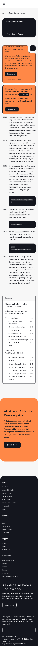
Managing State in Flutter (16, 304)
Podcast (4, 567)
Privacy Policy (7, 530)
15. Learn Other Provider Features (17, 378)
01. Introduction (14, 318)
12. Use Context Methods (17, 367)
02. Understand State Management (15, 323)
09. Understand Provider (16, 358)
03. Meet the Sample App (17, 327)
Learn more (11, 74)
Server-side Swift (8, 497)
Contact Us (6, 550)
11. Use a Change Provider (17, 364)
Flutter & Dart (7, 493)
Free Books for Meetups (10, 576)
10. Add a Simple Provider (17, 361)
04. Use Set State (14, 330)
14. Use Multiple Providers (17, 374)
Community (6, 506)
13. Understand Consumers (17, 370)
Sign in (21, 79)
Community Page (8, 561)
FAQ (4, 547)
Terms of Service (7, 526)
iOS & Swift (6, 487)
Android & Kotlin (8, 490)
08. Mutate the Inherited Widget (16, 344)
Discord (5, 564)
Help (4, 543)
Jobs (3, 523)
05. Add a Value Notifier (16, 333)
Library (4, 509)
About (4, 520)
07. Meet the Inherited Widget (18, 340)
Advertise (5, 533)
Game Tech (6, 500)
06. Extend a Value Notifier (17, 337)
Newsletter (5, 573)
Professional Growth (9, 503)
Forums (4, 570)
